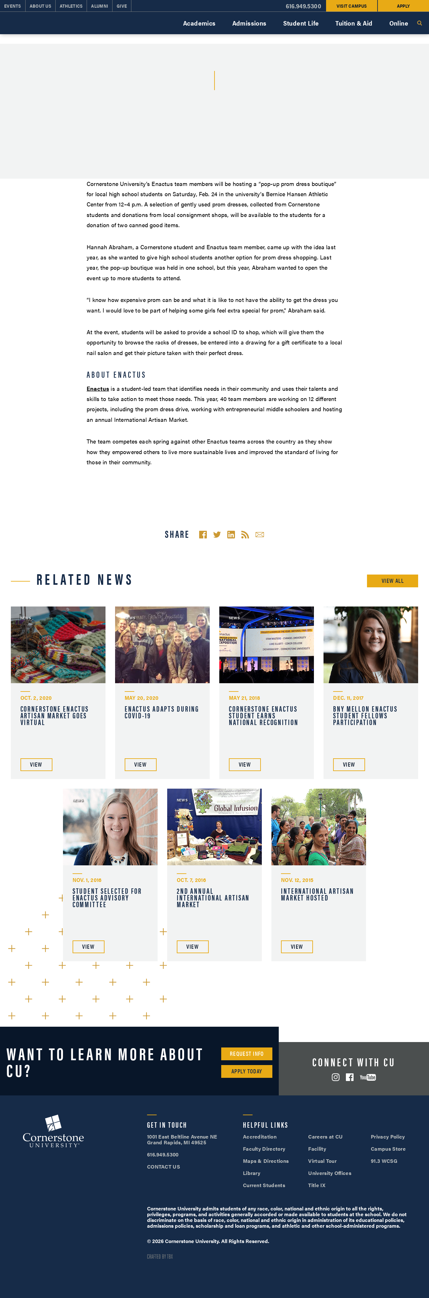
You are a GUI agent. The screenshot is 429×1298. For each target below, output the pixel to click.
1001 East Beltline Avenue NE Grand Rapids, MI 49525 (182, 1139)
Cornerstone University (53, 1132)
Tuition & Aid (353, 22)
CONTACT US (163, 1166)
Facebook (350, 1077)
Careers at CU (325, 1136)
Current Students (264, 1185)
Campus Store (388, 1148)
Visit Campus (352, 6)
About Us (40, 6)
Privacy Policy (388, 1136)
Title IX (316, 1185)
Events (12, 6)
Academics (199, 22)
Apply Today (246, 1071)
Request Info (247, 1053)
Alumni (99, 6)
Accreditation (260, 1136)
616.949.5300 (303, 6)
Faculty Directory (264, 1148)
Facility (317, 1148)
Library (251, 1173)
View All (393, 580)
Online (398, 22)
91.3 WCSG (384, 1160)
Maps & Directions (266, 1160)
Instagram (335, 1077)
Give (122, 6)
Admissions (249, 22)
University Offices (329, 1173)
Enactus (98, 388)
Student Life (301, 22)
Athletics (71, 6)
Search (419, 23)
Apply (403, 6)
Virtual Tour (322, 1160)
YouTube (368, 1077)
